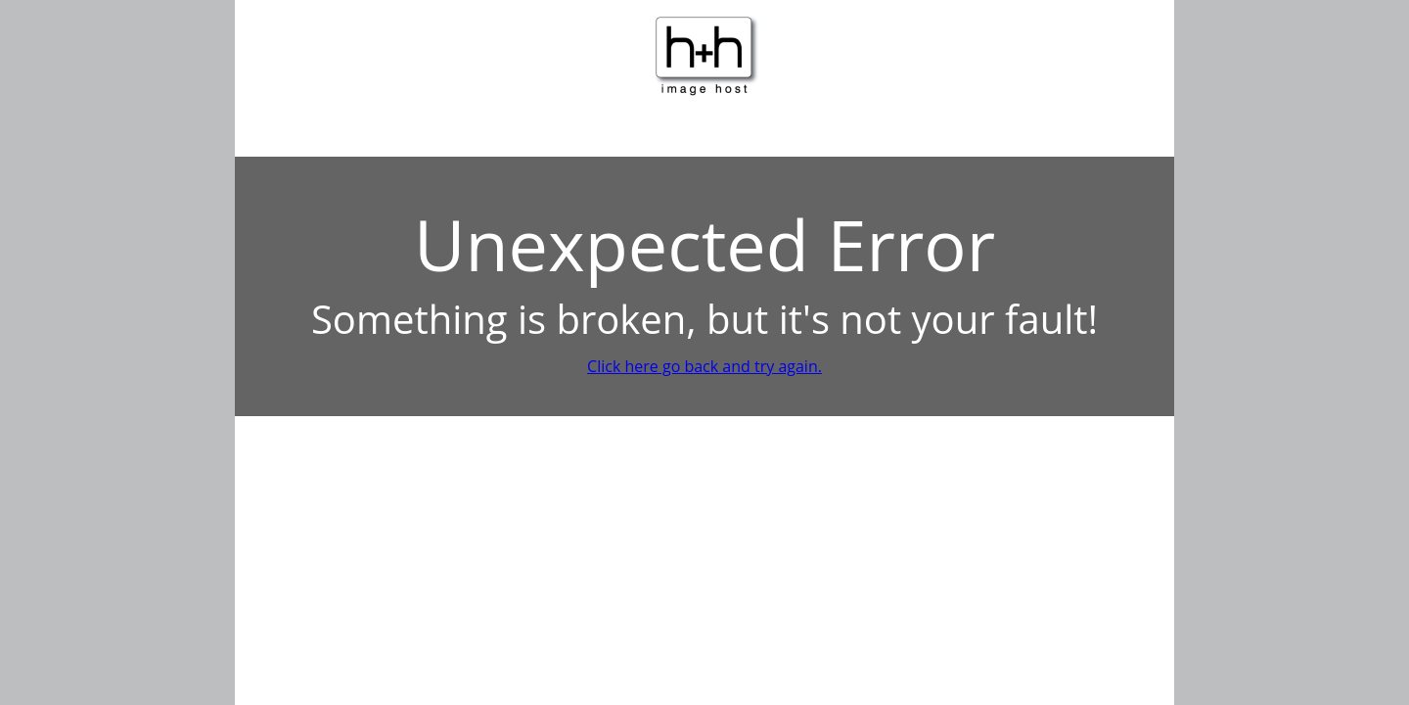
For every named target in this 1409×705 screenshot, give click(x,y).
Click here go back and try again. (704, 366)
